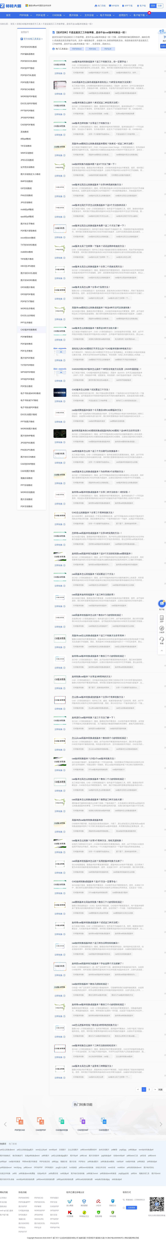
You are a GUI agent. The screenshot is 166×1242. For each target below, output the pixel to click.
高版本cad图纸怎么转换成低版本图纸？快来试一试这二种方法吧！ (103, 143)
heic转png (17, 1167)
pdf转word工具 (132, 1156)
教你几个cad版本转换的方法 (122, 995)
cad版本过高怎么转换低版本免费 (101, 237)
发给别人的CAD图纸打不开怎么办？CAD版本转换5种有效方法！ (102, 348)
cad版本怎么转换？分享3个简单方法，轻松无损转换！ (97, 840)
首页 (8, 15)
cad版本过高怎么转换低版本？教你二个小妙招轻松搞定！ (99, 779)
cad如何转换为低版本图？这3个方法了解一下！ (94, 164)
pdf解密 (114, 1150)
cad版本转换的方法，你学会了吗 (128, 73)
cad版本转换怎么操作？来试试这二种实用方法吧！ (96, 102)
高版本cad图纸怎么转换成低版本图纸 (101, 155)
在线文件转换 (5, 1173)
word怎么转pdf (41, 1150)
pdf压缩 (143, 1156)
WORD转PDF (39, 1211)
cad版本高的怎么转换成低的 (126, 483)
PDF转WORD (24, 1198)
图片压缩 (73, 1162)
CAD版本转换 (78, 73)
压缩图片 (62, 1150)
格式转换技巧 (18, 1156)
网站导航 (135, 1238)
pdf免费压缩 (53, 1173)
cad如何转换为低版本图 (98, 175)
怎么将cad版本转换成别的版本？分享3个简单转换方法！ (98, 697)
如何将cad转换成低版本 (124, 503)
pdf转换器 (141, 1162)
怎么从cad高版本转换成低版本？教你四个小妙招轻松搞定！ (100, 738)
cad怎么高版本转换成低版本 (125, 93)
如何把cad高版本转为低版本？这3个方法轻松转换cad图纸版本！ (102, 553)
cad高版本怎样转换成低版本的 (126, 544)
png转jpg (122, 1150)
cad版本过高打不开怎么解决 (126, 216)
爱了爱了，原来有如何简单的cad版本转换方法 (128, 524)
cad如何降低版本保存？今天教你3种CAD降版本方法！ (97, 410)
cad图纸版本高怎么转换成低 (126, 155)
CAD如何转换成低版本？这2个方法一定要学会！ (95, 881)
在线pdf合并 (41, 1173)
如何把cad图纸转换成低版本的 (126, 442)
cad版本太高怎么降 (123, 257)
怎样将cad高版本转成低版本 (99, 544)
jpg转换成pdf (106, 1156)
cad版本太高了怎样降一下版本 (100, 257)
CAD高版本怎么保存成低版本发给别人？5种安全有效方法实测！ (102, 82)
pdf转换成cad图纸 (107, 1162)
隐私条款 (3, 1206)
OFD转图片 (49, 1167)
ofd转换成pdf (117, 1179)
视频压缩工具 (144, 1173)
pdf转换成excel (6, 1167)
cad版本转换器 (14, 1162)
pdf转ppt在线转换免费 (65, 1179)
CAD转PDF (54, 1206)
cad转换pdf (64, 1173)
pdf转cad (83, 1156)
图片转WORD (24, 1223)
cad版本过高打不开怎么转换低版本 (101, 216)
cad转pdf (120, 1162)
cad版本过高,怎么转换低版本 (99, 196)
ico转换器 (73, 1167)
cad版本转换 (130, 1162)
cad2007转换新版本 (123, 380)
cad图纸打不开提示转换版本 (125, 360)
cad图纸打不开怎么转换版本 (99, 360)
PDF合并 (108, 49)
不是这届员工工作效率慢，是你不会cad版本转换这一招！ (128, 134)
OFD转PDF (38, 1167)
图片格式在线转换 (77, 1173)
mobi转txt (121, 1167)
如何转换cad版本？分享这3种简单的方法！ (92, 676)
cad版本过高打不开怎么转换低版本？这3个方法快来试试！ (99, 205)
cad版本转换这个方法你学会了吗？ (101, 73)
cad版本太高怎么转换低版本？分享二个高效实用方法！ (98, 266)
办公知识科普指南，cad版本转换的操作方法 (101, 114)
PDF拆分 (82, 1162)
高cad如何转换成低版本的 (126, 831)
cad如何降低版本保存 (97, 421)
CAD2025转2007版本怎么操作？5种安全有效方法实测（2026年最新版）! (106, 369)
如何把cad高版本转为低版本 (126, 565)
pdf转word (152, 1156)
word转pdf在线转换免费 (25, 1179)
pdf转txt (134, 1173)
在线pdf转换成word (32, 1156)
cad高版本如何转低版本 (98, 606)
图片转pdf (74, 1156)
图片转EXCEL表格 (7, 1179)
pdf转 (15, 1173)
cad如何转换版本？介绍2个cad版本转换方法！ (94, 758)
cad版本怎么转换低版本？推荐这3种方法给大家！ (95, 328)
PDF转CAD (38, 1198)
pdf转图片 (45, 1156)
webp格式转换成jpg (102, 1179)
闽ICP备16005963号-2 (116, 1238)
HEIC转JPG (39, 1219)
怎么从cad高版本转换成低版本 (100, 749)
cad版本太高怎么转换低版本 (99, 278)
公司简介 (3, 1198)
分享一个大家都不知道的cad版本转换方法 (101, 134)
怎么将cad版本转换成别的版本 (100, 708)
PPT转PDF (54, 1219)
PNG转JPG (54, 1223)
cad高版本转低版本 (119, 606)
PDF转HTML (55, 1228)
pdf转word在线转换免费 (46, 1179)
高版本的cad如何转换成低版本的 (87, 820)
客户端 (141, 6)
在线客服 (131, 1208)
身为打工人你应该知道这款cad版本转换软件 (128, 401)
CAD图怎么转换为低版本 (121, 175)
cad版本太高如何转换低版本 (125, 278)
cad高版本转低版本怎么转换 (126, 462)
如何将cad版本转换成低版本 (99, 503)
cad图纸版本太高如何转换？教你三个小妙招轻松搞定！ (98, 902)
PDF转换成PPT (24, 1202)
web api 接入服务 (6, 1211)
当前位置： (5, 24)
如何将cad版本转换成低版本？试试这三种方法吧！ (96, 922)
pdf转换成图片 (93, 1162)
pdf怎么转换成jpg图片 (25, 1150)
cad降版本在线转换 (117, 421)
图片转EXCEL (39, 1223)
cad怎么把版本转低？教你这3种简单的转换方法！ (95, 1025)
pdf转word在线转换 (86, 1167)
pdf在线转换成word (134, 1167)
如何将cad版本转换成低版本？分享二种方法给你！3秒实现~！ (101, 492)
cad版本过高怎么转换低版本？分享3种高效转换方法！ (97, 184)
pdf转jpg (55, 1162)
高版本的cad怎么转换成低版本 (100, 483)
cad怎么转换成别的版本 (125, 708)
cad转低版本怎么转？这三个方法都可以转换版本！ (96, 451)
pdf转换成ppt (152, 1162)
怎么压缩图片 (73, 1150)
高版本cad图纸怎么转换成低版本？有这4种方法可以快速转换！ (102, 307)
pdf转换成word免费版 (27, 1173)
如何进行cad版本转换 (97, 729)
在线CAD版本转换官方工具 (29, 24)
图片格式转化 (149, 1167)
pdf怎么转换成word (7, 1150)
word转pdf (53, 1150)
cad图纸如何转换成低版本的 (99, 442)
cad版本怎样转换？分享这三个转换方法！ (91, 123)
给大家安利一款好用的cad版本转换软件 (127, 339)
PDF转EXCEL (39, 1202)
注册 (160, 6)
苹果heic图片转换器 (29, 1162)
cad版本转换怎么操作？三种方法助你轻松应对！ (95, 1045)
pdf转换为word (92, 1173)
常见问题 (3, 1202)
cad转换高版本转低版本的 (98, 872)
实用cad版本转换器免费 (125, 114)
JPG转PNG (38, 1215)
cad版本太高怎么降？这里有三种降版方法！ (92, 1066)
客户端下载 (4, 1215)
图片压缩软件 (94, 1156)
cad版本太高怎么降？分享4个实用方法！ (91, 287)
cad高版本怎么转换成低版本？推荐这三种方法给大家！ (98, 799)
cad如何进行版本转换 (118, 729)
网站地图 (128, 1238)
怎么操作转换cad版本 (124, 1057)
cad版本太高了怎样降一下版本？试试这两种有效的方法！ (99, 246)
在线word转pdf (119, 1156)
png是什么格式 (61, 1167)
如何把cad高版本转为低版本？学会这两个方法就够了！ (98, 963)
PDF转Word (76, 49)
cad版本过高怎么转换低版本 (126, 196)
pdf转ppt (3, 1162)
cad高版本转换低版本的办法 (99, 954)
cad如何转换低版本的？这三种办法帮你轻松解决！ (96, 943)
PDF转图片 (54, 1198)
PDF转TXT (23, 1232)
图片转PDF (23, 1206)
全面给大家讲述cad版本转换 (99, 339)
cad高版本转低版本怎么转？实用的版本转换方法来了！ (98, 861)
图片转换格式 (5, 1156)
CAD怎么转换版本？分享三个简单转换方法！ (93, 512)
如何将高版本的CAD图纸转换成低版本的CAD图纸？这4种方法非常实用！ (106, 430)
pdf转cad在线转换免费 (84, 1179)
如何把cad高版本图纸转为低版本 (101, 565)
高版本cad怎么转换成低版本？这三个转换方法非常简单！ (99, 635)
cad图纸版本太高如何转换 (98, 913)
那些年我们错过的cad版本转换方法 (101, 380)
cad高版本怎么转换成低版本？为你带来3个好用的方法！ (98, 471)
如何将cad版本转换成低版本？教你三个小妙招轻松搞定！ (99, 656)
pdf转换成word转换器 (108, 1173)
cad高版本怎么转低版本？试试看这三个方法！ (94, 574)
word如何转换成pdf (146, 1150)
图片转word (156, 1173)
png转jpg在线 (124, 1173)
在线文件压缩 (101, 1167)
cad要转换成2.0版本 (120, 893)
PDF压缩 (92, 49)
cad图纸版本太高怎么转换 (123, 913)
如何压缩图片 (104, 1150)
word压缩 (111, 1167)
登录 (153, 6)
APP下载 (127, 6)
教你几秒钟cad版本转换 (98, 995)
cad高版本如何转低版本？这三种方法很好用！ (94, 594)
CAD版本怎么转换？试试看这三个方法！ (91, 389)
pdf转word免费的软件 (89, 1150)
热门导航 (100, 6)
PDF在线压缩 (45, 1162)
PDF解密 (37, 1206)
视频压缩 (63, 1162)
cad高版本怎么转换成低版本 (99, 93)
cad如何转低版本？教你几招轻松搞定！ (90, 984)
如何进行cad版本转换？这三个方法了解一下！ (94, 717)
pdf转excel (28, 1167)
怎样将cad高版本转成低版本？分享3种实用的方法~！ (97, 533)
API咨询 (114, 6)
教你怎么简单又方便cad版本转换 (127, 1036)
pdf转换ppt (132, 1150)
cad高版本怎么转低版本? (98, 585)
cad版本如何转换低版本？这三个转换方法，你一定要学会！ (100, 61)
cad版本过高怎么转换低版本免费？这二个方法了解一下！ (99, 225)
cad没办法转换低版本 (123, 954)
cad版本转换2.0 (118, 770)
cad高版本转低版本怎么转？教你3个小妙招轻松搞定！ (97, 615)
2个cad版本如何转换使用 (98, 770)
